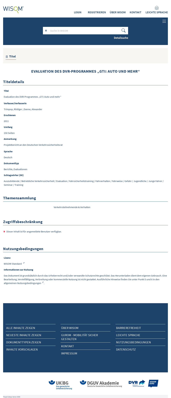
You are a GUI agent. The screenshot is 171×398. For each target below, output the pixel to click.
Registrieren (97, 12)
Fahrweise (117, 181)
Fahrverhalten (102, 181)
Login (77, 12)
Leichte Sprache (157, 10)
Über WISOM (118, 12)
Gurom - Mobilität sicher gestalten (79, 337)
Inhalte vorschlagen (22, 349)
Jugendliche (140, 181)
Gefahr (128, 181)
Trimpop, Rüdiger (13, 109)
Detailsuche (121, 38)
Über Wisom (69, 328)
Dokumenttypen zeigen (23, 342)
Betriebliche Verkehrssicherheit (37, 181)
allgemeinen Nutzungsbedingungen (22, 283)
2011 (6, 121)
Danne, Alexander (33, 109)
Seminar (8, 184)
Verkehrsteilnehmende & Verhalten (72, 207)
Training (19, 184)
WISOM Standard (13, 263)
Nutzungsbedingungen (133, 342)
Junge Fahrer (155, 181)
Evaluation (61, 181)
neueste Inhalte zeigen (23, 335)
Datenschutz (126, 349)
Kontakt (135, 12)
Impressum (69, 353)
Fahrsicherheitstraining (81, 181)
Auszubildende (12, 181)
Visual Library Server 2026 (11, 397)
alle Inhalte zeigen (20, 328)
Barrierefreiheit (128, 328)
